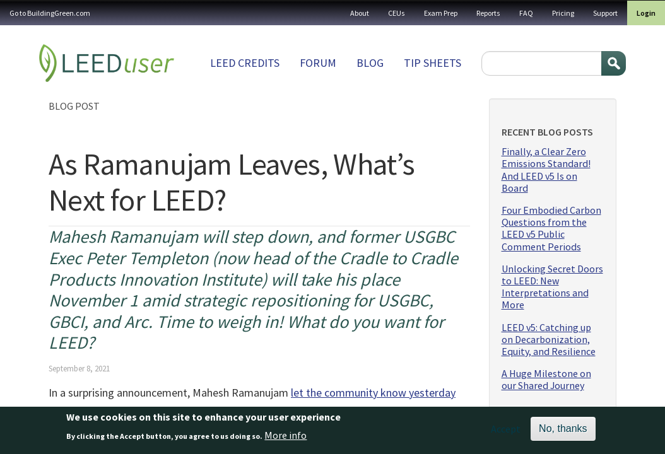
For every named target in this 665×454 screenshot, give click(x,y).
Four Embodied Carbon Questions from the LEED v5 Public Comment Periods (551, 228)
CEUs (396, 13)
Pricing (563, 13)
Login (646, 13)
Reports (488, 13)
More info (285, 437)
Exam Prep (440, 13)
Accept (506, 431)
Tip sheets (432, 62)
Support (605, 13)
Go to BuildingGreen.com (49, 13)
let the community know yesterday (373, 392)
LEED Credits (245, 62)
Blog (370, 62)
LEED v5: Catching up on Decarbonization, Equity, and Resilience (549, 340)
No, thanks (563, 431)
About (359, 13)
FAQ (526, 13)
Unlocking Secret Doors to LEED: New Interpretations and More (552, 287)
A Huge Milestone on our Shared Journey (546, 380)
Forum (318, 62)
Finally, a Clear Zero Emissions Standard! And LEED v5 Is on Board (546, 170)
